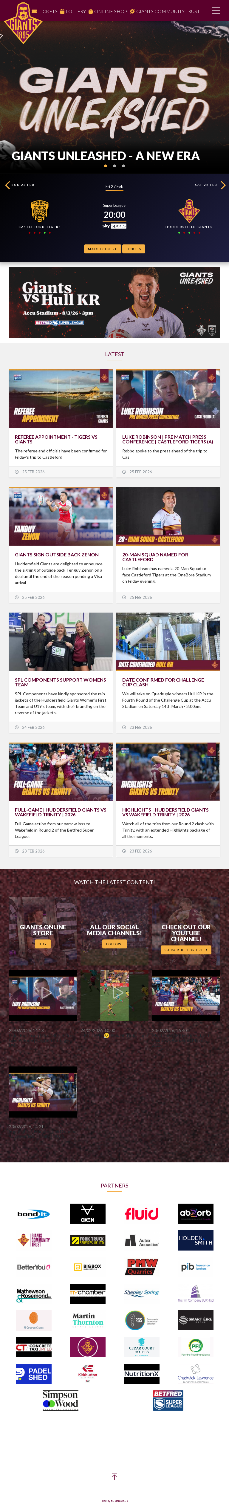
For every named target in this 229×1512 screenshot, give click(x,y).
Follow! (114, 944)
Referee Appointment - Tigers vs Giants (56, 439)
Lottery (76, 11)
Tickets (48, 11)
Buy (43, 944)
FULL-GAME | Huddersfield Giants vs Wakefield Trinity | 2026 (60, 812)
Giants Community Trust (168, 11)
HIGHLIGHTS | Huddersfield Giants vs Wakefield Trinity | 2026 (165, 812)
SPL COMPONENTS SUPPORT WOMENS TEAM (60, 682)
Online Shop (110, 11)
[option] (114, 97)
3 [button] (123, 169)
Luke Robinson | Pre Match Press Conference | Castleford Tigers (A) (167, 439)
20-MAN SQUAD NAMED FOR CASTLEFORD (155, 557)
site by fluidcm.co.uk (114, 1500)
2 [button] (114, 169)
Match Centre (102, 249)
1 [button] (106, 169)
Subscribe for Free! (186, 950)
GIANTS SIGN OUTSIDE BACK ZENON (57, 554)
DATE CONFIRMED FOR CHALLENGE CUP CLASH (163, 682)
